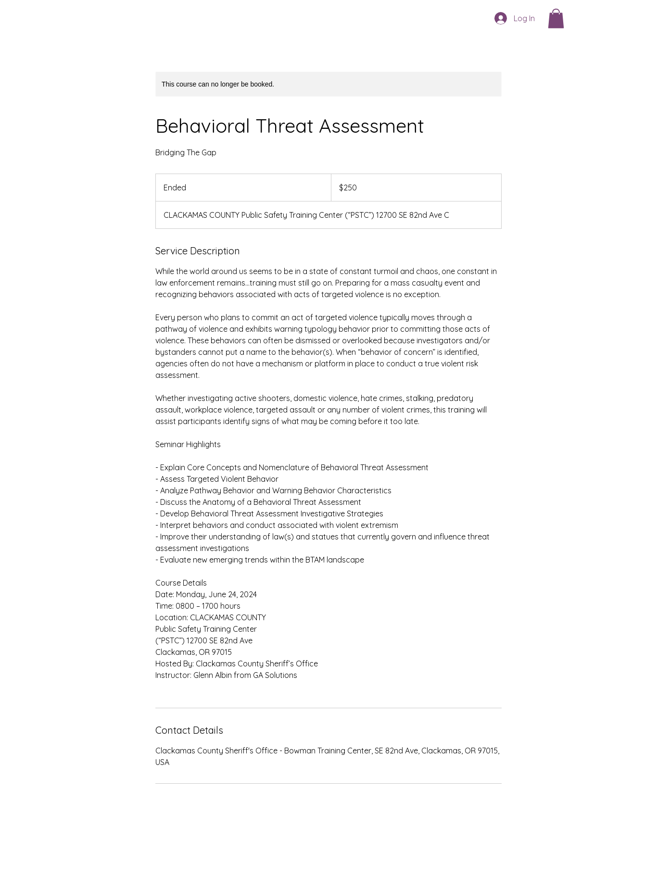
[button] (556, 18)
